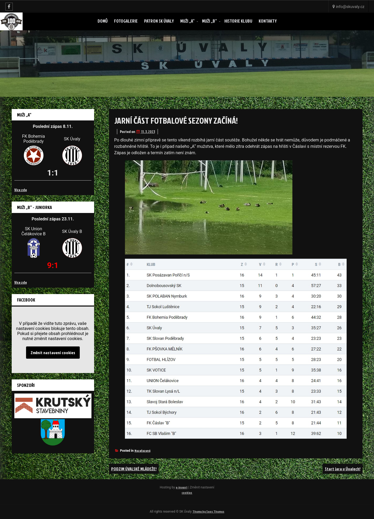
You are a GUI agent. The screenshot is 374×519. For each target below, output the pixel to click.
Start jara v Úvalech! (342, 469)
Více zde (20, 189)
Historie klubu (238, 21)
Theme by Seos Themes (208, 511)
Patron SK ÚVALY (159, 21)
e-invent (181, 487)
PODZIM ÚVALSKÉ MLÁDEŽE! (134, 469)
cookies (187, 492)
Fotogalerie (126, 21)
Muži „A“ (187, 21)
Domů (103, 21)
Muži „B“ (209, 21)
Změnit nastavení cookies (53, 352)
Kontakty (268, 21)
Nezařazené (142, 450)
